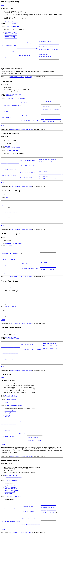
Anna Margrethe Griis (11, 23)
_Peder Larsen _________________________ (51, 181)
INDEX (3, 69)
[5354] (2, 5)
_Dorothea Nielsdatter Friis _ (30, 286)
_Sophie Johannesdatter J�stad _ (11, 554)
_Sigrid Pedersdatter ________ (31, 542)
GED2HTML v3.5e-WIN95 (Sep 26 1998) (21, 80)
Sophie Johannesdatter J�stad (14, 507)
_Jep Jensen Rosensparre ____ (51, 371)
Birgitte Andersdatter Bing (12, 361)
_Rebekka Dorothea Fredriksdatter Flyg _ (51, 184)
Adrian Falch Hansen (12, 306)
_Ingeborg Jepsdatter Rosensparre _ (31, 373)
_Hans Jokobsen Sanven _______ (31, 536)
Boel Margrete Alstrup (9, 53)
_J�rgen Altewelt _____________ (51, 125)
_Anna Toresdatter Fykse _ (48, 544)
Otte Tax (7, 428)
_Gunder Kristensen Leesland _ (29, 168)
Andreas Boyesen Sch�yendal (13, 97)
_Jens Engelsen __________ (48, 279)
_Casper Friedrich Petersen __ (29, 182)
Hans (6, 208)
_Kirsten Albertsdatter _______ (50, 128)
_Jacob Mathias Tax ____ (8, 451)
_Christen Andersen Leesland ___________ (51, 166)
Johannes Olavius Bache (11, 38)
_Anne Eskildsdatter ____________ (49, 59)
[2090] (2, 404)
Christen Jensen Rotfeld (10, 377)
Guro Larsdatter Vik (10, 522)
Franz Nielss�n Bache (12, 26)
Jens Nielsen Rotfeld (10, 359)
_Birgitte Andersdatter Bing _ (10, 384)
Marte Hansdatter (11, 426)
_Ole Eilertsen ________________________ (51, 186)
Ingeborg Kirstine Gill (10, 178)
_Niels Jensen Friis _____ (48, 285)
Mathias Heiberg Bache (11, 35)
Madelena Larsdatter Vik (11, 518)
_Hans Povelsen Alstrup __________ (27, 43)
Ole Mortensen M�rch (9, 276)
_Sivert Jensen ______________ (30, 280)
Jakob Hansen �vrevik (11, 505)
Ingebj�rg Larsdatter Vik (11, 520)
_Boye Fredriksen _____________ (50, 105)
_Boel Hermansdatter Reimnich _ (50, 114)
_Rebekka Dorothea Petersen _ (10, 185)
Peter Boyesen (7, 117)
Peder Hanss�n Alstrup (11, 22)
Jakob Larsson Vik (9, 523)
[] (2, 72)
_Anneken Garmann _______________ (30, 112)
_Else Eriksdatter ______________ (49, 44)
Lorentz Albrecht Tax (10, 437)
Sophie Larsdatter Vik (10, 517)
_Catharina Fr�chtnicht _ (35, 470)
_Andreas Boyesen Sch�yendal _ (10, 110)
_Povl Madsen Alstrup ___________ (49, 42)
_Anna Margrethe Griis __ (8, 60)
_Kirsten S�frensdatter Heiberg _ (49, 50)
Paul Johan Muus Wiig (12, 157)
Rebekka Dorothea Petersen (13, 154)
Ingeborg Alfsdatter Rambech (14, 431)
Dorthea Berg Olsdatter (10, 327)
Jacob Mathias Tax (10, 421)
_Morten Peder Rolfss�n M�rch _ (11, 269)
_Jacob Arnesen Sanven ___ (48, 535)
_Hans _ (3, 217)
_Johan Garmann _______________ (50, 111)
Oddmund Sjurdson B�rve (13, 526)
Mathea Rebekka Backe (11, 33)
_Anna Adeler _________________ (10, 283)
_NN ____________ (21, 468)
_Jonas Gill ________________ (10, 170)
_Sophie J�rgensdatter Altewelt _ (30, 127)
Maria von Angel (10, 99)
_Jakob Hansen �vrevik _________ (11, 539)
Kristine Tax (8, 440)
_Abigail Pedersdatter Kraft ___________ (51, 189)
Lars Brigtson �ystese (12, 510)
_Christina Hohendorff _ (8, 466)
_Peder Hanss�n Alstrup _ (9, 46)
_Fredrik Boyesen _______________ (30, 107)
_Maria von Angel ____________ (10, 124)
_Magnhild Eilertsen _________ (29, 188)
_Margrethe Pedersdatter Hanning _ (27, 49)
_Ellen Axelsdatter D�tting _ (51, 368)
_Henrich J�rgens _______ (35, 467)
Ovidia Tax (7, 441)
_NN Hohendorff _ (21, 463)
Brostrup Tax (7, 458)
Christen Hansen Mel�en (10, 225)
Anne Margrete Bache (10, 32)
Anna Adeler (9, 259)
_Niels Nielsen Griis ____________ (27, 58)
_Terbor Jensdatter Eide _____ (29, 173)
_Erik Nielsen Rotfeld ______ (51, 366)
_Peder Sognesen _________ (48, 541)
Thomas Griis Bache (10, 36)
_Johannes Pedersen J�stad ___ (31, 551)
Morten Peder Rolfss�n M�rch (13, 258)
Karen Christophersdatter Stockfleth (15, 102)
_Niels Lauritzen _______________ (49, 56)
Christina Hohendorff (11, 423)
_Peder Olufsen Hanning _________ (49, 47)
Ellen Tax (7, 443)
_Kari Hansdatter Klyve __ (48, 538)
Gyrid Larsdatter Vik (10, 515)
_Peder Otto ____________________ (30, 121)
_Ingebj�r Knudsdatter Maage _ (31, 557)
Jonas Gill (7, 153)
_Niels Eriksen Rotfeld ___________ (31, 367)
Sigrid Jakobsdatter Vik (10, 546)
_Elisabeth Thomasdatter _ (48, 287)
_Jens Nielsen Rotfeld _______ (10, 370)
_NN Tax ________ (21, 448)
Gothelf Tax (8, 438)
